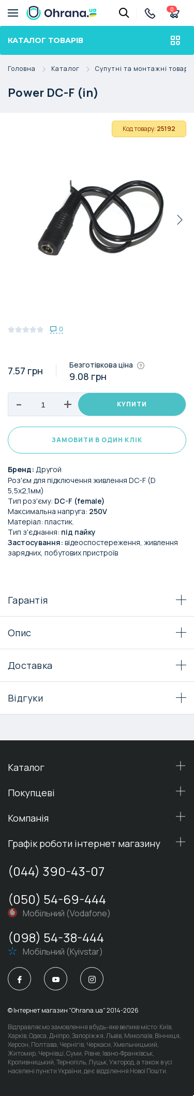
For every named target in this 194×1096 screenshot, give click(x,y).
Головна (29, 69)
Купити (132, 404)
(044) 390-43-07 (56, 871)
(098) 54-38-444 (56, 937)
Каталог (73, 69)
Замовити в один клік (97, 439)
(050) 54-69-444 (57, 899)
